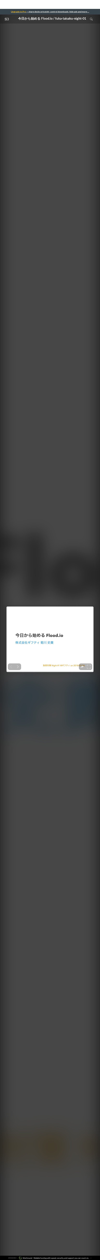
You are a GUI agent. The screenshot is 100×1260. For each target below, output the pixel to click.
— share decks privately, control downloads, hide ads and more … (50, 11)
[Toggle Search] (91, 19)
